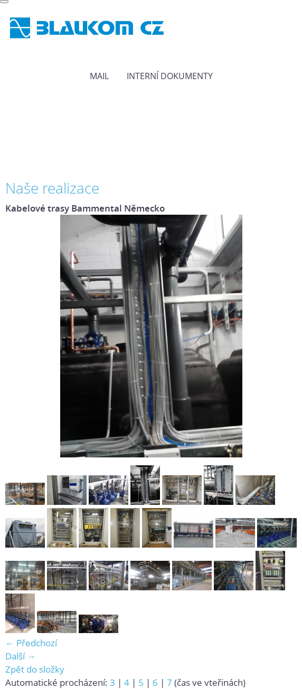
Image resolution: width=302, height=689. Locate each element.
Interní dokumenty (170, 76)
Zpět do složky (34, 669)
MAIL (99, 76)
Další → (20, 656)
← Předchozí (31, 643)
